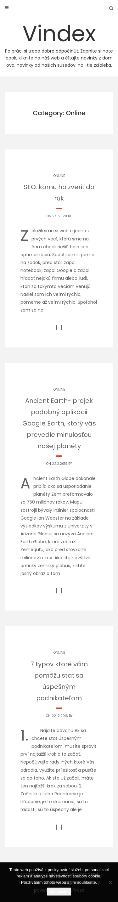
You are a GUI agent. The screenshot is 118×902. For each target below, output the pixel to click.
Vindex (59, 43)
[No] (110, 882)
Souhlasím (59, 891)
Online (59, 175)
